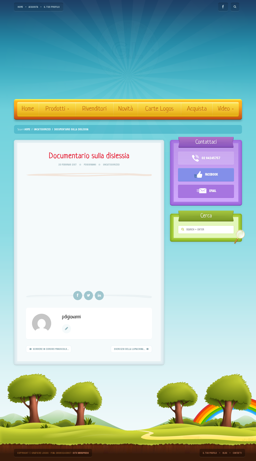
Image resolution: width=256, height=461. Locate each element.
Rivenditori (94, 109)
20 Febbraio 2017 (67, 164)
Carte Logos (159, 109)
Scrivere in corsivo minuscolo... (49, 349)
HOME (20, 7)
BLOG (224, 453)
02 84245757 (206, 158)
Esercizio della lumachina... (131, 349)
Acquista (197, 109)
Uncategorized (111, 164)
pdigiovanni (90, 164)
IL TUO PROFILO (52, 7)
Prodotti (57, 109)
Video (226, 109)
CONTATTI (237, 453)
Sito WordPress (82, 453)
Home (28, 109)
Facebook (206, 175)
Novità (125, 109)
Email (206, 191)
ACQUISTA (33, 7)
